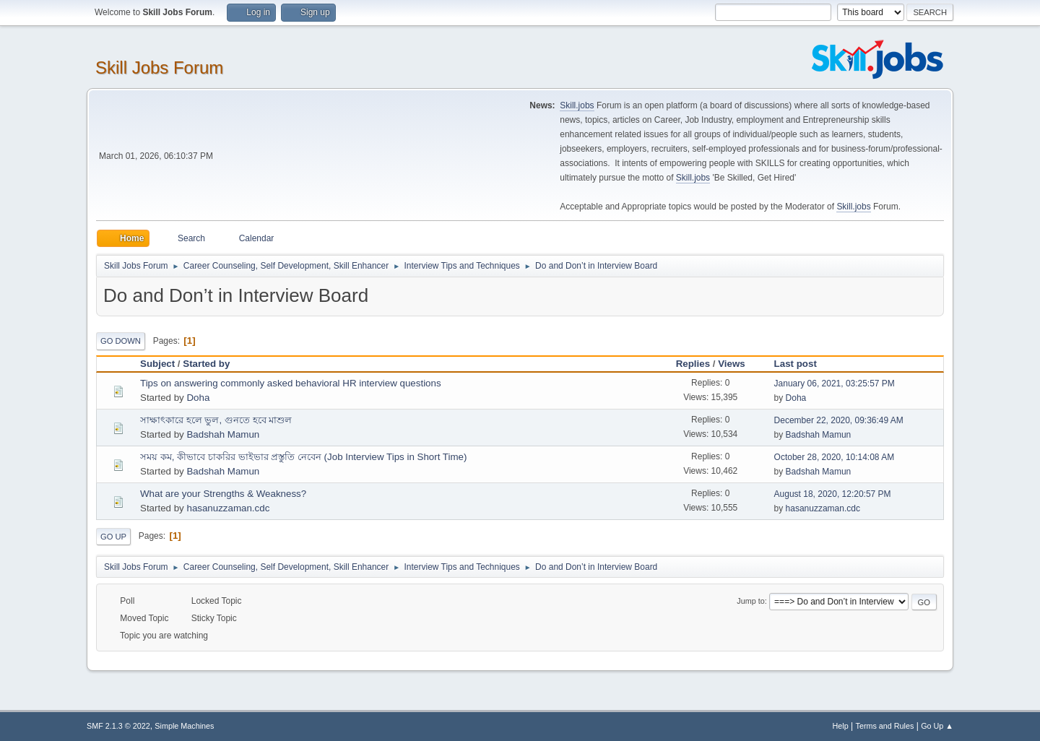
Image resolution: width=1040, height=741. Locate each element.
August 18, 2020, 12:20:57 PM (832, 494)
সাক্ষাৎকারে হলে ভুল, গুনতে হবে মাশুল (216, 420)
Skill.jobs (577, 105)
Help (841, 726)
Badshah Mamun (222, 434)
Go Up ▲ (937, 726)
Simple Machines (184, 726)
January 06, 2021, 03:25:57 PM (834, 383)
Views (731, 363)
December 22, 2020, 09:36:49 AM (839, 420)
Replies (693, 363)
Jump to (750, 601)
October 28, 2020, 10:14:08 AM (834, 457)
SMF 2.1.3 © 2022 (118, 726)
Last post (802, 363)
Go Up (113, 536)
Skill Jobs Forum (159, 67)
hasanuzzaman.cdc (227, 508)
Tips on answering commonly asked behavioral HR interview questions (290, 383)
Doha (197, 397)
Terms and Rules (885, 726)
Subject (157, 363)
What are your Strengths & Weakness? (223, 493)
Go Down (120, 341)
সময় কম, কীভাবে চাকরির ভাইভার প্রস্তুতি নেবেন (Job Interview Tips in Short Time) (303, 456)
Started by (206, 363)
